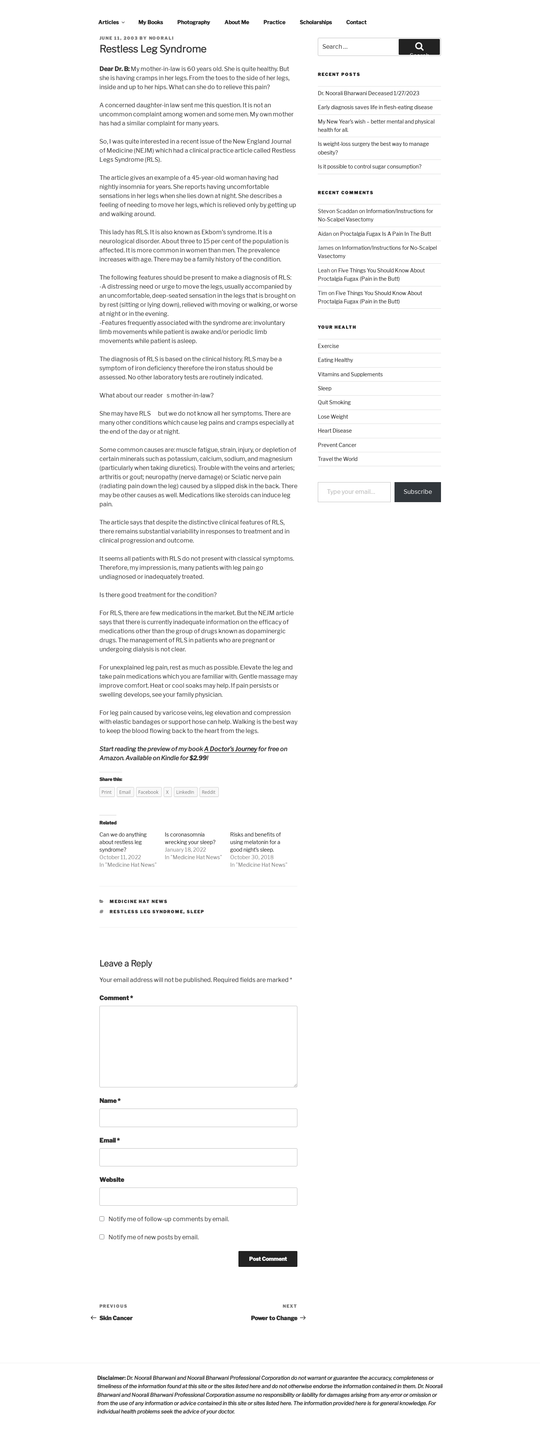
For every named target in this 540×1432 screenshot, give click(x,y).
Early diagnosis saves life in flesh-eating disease (375, 107)
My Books (150, 22)
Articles (112, 22)
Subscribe (418, 491)
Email (109, 1140)
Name (110, 1100)
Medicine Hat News (131, 864)
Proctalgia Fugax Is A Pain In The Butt (385, 233)
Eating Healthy (335, 360)
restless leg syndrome (146, 911)
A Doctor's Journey (230, 749)
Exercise (328, 346)
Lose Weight (333, 416)
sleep (195, 911)
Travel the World (337, 459)
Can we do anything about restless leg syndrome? (123, 842)
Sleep (324, 388)
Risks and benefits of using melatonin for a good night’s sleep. (255, 842)
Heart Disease (335, 430)
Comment (116, 998)
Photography (193, 22)
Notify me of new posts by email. (153, 1237)
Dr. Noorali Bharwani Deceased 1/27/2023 (368, 93)
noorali (162, 38)
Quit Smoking (334, 402)
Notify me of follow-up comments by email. (168, 1219)
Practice (274, 22)
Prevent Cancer (337, 445)
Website (111, 1179)
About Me (236, 22)
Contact (356, 22)
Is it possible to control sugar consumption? (369, 166)
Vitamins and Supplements (350, 374)
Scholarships (316, 22)
